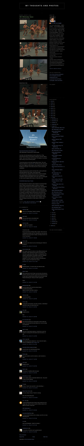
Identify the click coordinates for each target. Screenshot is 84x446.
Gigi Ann (24, 329)
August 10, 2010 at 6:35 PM (30, 351)
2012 (52, 113)
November (54, 120)
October (53, 122)
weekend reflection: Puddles (57, 200)
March (53, 219)
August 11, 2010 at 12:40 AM (30, 397)
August (53, 126)
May (53, 216)
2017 (52, 104)
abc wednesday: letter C (56, 207)
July (53, 212)
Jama (24, 362)
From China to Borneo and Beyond (56, 74)
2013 (52, 111)
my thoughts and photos (42, 6)
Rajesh (24, 369)
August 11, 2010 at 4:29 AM (30, 410)
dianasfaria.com (26, 375)
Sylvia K (24, 271)
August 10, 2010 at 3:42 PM (30, 326)
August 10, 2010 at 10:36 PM (30, 387)
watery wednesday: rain (56, 148)
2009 (52, 225)
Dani (23, 310)
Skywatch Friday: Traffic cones (58, 201)
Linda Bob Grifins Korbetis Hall (29, 347)
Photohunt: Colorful (55, 203)
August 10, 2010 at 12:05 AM (30, 213)
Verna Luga (25, 339)
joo (23, 264)
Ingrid (24, 216)
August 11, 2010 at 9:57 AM (30, 425)
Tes (23, 384)
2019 (52, 101)
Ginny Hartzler (25, 249)
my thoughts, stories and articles (56, 80)
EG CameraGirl (26, 319)
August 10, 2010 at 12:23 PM (30, 268)
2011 (52, 115)
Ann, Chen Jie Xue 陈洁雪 (29, 201)
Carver (24, 241)
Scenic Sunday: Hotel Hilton (57, 179)
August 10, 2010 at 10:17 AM (30, 261)
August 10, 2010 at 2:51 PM (30, 282)
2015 (52, 108)
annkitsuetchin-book (53, 77)
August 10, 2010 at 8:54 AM (30, 246)
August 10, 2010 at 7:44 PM (30, 359)
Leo (23, 421)
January (53, 223)
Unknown (24, 209)
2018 (52, 103)
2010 (52, 117)
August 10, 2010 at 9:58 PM (30, 381)
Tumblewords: (25, 428)
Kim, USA (24, 400)
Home (33, 436)
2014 (52, 110)
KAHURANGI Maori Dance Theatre (26, 180)
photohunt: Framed (55, 134)
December (54, 118)
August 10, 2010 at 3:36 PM (30, 316)
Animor (24, 301)
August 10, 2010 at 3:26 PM (30, 298)
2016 (52, 106)
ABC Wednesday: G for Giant (57, 129)
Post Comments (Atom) (29, 439)
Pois (33, 163)
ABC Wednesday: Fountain (57, 150)
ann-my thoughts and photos (55, 75)
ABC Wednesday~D (26, 408)
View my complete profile (55, 68)
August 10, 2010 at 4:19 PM (30, 336)
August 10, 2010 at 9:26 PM (30, 366)
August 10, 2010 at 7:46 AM (30, 237)
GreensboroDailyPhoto (27, 413)
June (53, 214)
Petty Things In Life (35, 342)
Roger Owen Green (26, 391)
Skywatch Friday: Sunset (56, 164)
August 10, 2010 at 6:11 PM (30, 344)
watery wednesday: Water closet (58, 127)
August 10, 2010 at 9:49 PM (30, 372)
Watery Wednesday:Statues (57, 190)
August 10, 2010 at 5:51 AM (30, 220)
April (53, 218)
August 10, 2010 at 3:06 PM (30, 291)
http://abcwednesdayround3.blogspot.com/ (27, 150)
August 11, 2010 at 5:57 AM (30, 418)
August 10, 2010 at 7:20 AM (30, 226)
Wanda (24, 354)
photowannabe (25, 285)
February (54, 221)
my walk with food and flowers (55, 78)
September (54, 124)
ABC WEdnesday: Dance (57, 192)
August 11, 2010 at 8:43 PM (30, 431)
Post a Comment (22, 434)
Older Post (45, 436)
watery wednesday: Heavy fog (58, 205)
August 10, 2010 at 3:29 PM (30, 306)
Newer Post (21, 436)
